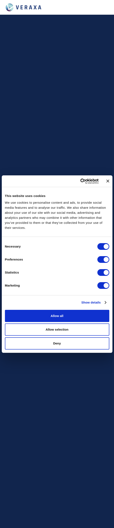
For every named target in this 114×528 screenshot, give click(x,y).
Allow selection (57, 329)
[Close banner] (107, 181)
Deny (57, 343)
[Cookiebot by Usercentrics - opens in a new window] (80, 181)
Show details (91, 302)
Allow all (57, 316)
